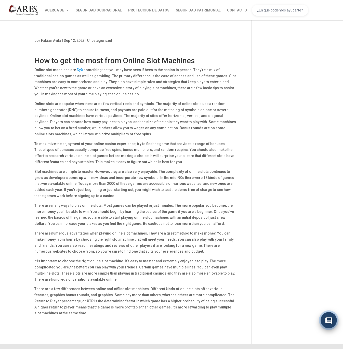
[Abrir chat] (329, 320)
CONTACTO (237, 10)
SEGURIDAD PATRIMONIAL (198, 10)
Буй (80, 70)
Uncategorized (99, 40)
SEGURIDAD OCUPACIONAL (99, 10)
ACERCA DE (54, 10)
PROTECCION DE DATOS (148, 10)
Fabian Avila (51, 40)
